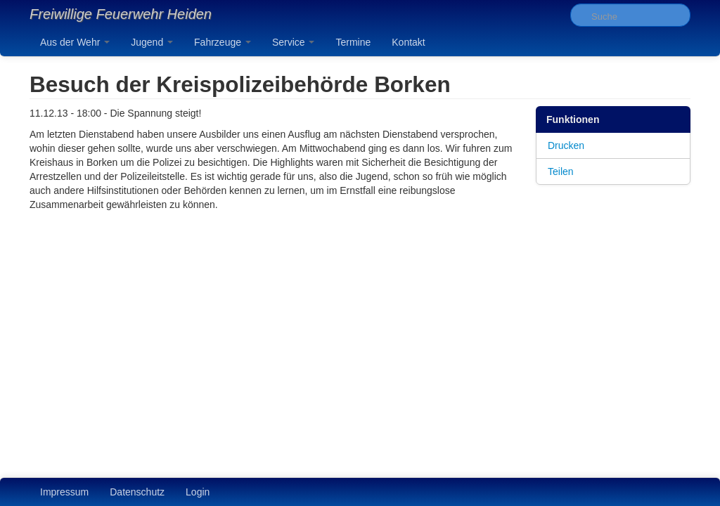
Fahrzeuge (222, 42)
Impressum (64, 492)
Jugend (152, 42)
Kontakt (408, 42)
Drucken (566, 145)
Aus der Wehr (75, 42)
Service (293, 42)
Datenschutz (137, 492)
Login (198, 492)
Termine (353, 42)
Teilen (561, 171)
